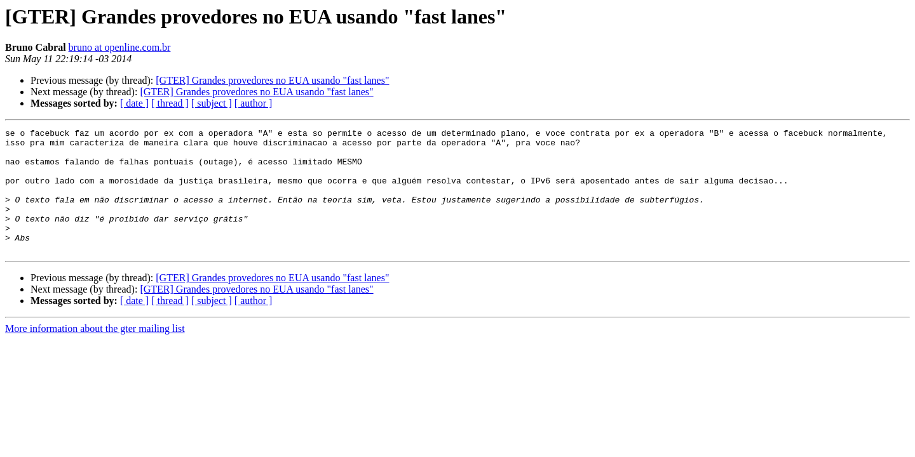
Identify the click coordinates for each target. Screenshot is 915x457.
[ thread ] (170, 103)
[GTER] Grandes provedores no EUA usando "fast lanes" (272, 80)
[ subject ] (211, 103)
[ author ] (253, 103)
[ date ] (134, 103)
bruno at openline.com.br (120, 47)
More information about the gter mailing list (95, 353)
